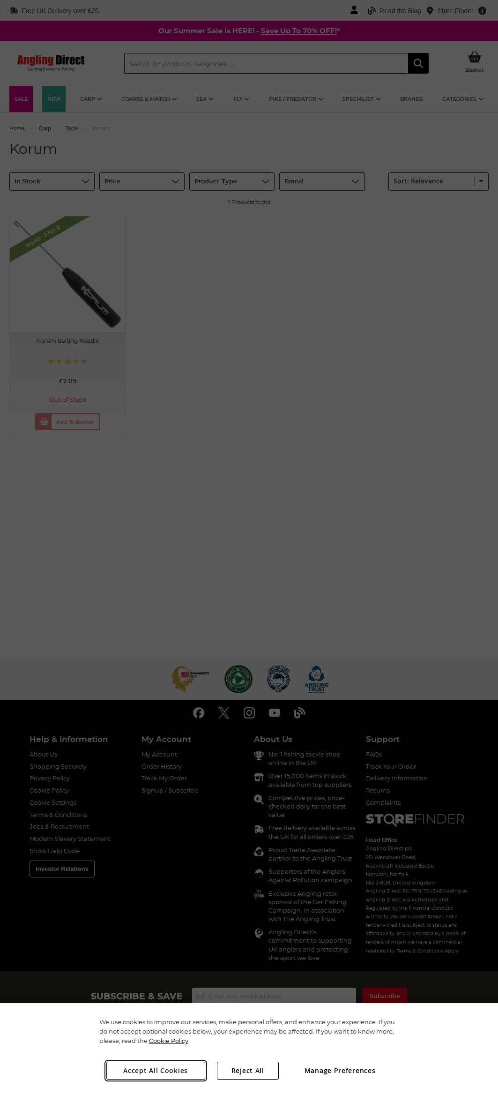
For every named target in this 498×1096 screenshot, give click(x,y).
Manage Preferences (340, 1070)
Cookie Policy (168, 1040)
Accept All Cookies (155, 1070)
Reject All (247, 1070)
